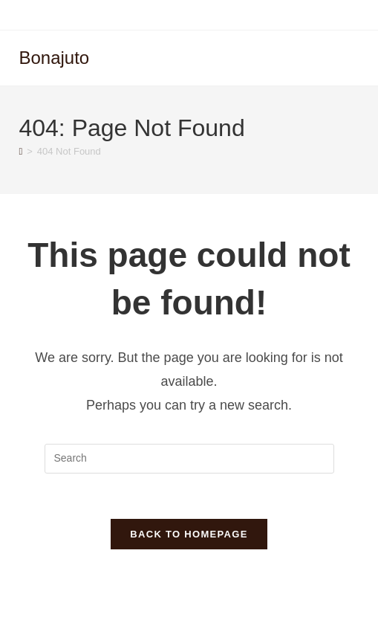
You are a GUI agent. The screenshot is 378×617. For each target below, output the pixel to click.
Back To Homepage (188, 534)
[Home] (20, 151)
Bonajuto (54, 58)
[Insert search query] (189, 459)
